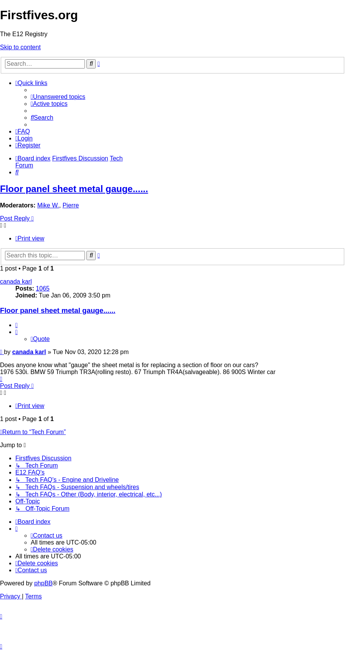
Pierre (71, 205)
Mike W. (48, 205)
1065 (43, 288)
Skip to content (20, 47)
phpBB (43, 583)
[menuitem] (58, 97)
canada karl (16, 281)
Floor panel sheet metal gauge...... (74, 189)
